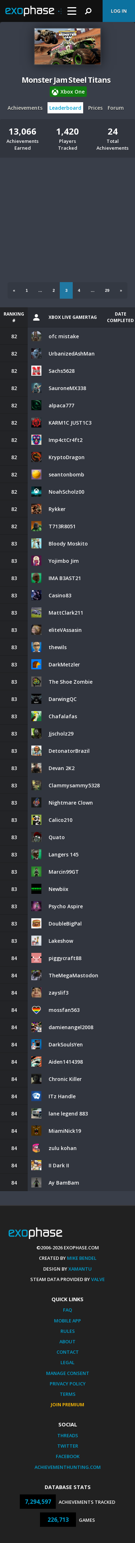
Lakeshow (61, 940)
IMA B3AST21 (65, 578)
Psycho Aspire (66, 906)
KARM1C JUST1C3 (70, 422)
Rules (67, 1331)
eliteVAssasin (65, 629)
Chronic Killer (65, 1079)
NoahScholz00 (66, 491)
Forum (116, 107)
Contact (68, 1352)
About (67, 1341)
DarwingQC (63, 699)
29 (107, 290)
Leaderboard (65, 107)
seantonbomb (66, 474)
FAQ (67, 1310)
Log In (119, 11)
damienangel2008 (71, 1027)
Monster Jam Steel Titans (66, 80)
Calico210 (60, 819)
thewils (58, 647)
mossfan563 (64, 1009)
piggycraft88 (65, 958)
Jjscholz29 (61, 733)
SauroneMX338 (67, 388)
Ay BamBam (64, 1182)
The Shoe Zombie (71, 681)
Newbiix (58, 889)
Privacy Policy (68, 1383)
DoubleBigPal (65, 923)
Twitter (67, 1446)
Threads (67, 1435)
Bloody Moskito (68, 543)
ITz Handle (62, 1096)
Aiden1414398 (66, 1061)
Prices (95, 107)
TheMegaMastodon (73, 975)
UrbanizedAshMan (72, 353)
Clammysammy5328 (74, 785)
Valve (98, 1279)
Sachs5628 (62, 370)
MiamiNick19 (65, 1130)
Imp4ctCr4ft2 (65, 439)
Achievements (25, 107)
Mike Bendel (81, 1258)
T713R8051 (62, 526)
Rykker (57, 509)
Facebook (68, 1456)
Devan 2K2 (62, 768)
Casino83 (60, 595)
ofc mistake (64, 336)
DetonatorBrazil (69, 750)
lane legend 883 (68, 1113)
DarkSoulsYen (66, 1044)
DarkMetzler (64, 664)
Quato (57, 837)
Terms (68, 1394)
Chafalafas (63, 716)
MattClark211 (66, 612)
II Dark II (59, 1165)
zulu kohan (63, 1148)
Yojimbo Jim (64, 560)
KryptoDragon (67, 457)
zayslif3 (58, 992)
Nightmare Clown (71, 802)
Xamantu (80, 1269)
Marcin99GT (64, 871)
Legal (67, 1362)
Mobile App (67, 1320)
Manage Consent (67, 1373)
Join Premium (67, 1404)
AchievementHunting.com (68, 1467)
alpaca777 (61, 405)
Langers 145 (63, 854)
